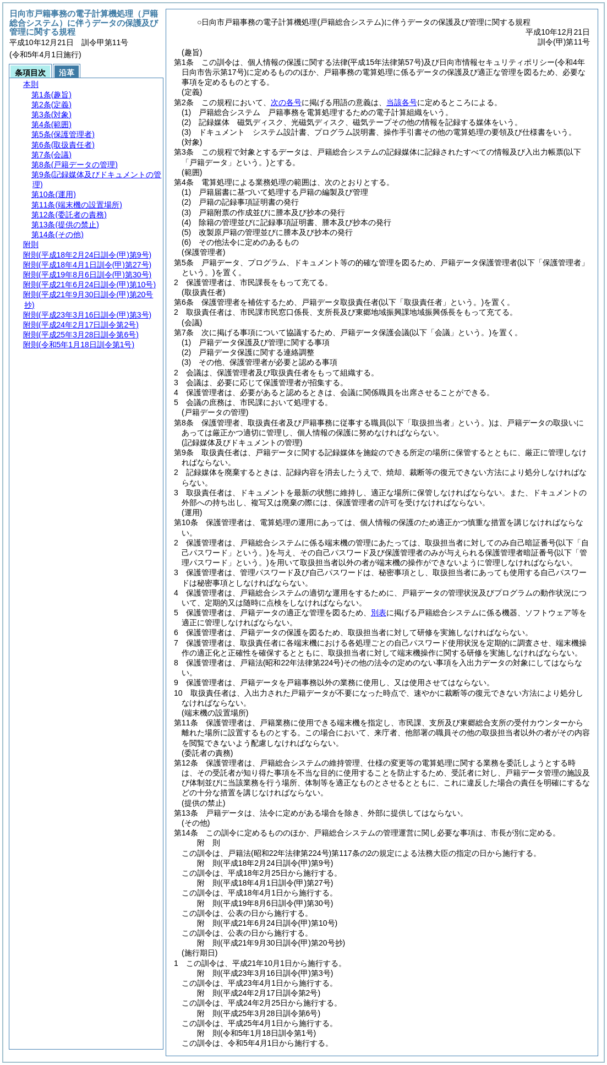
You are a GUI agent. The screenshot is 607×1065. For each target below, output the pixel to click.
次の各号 (286, 102)
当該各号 (401, 102)
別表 (378, 612)
